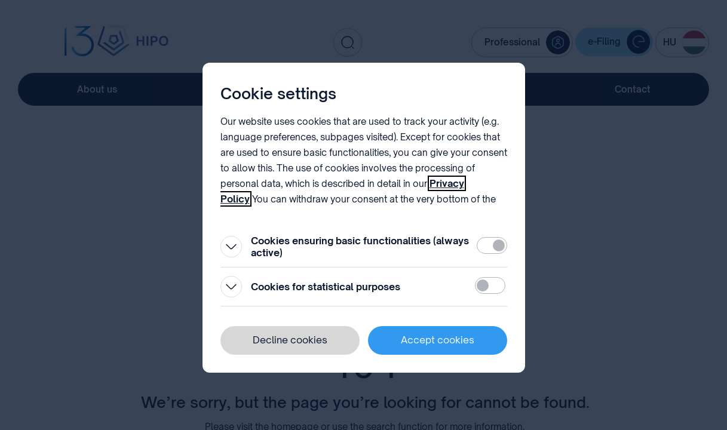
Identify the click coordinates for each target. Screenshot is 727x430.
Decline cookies (290, 340)
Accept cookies (437, 340)
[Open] (231, 246)
